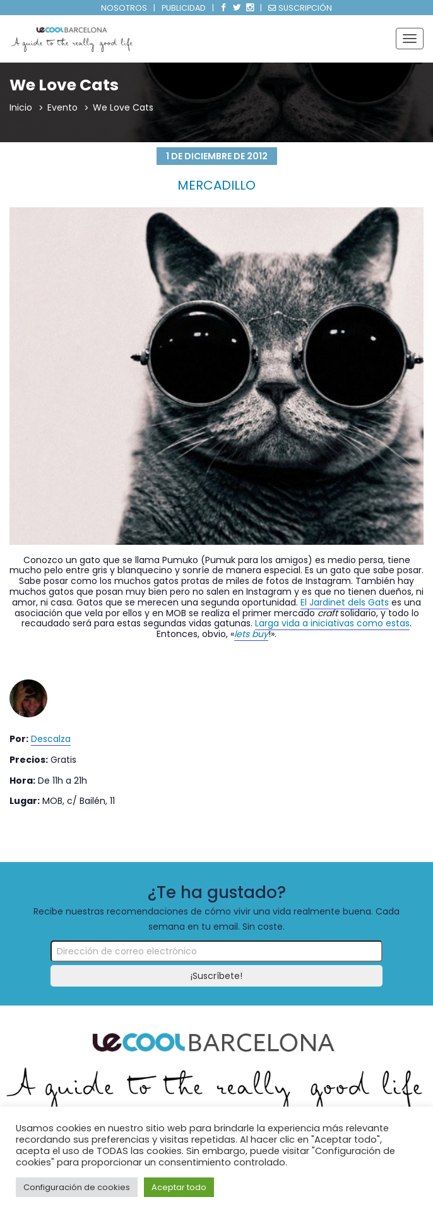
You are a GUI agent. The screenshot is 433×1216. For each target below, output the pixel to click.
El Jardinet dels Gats (344, 602)
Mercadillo (216, 185)
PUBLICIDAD (184, 8)
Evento (62, 107)
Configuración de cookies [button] (76, 1187)
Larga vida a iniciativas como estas (332, 623)
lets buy (251, 634)
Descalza (51, 739)
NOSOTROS (124, 8)
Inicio (20, 107)
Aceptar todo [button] (178, 1187)
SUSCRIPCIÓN (300, 8)
